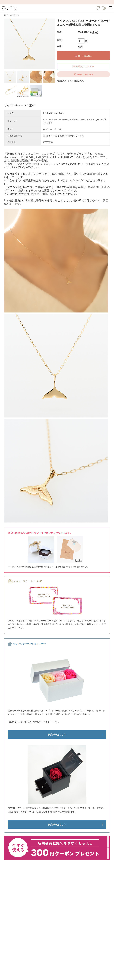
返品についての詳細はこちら (70, 80)
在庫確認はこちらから (83, 66)
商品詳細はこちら (57, 734)
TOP (6, 15)
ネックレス (14, 15)
